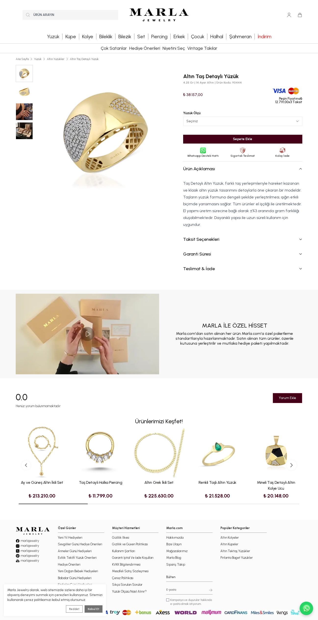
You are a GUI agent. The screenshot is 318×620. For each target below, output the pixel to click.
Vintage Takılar (202, 48)
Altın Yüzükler (55, 59)
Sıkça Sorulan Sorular (127, 584)
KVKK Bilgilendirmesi (126, 564)
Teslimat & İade (242, 268)
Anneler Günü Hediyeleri (75, 551)
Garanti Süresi (242, 254)
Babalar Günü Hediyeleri (74, 578)
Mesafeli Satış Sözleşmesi (130, 571)
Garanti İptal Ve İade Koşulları (132, 557)
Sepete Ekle (242, 139)
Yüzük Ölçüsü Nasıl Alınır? (129, 591)
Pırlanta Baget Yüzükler (236, 557)
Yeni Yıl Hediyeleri (70, 537)
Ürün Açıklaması (242, 168)
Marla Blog (173, 557)
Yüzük (37, 59)
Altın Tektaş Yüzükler (235, 551)
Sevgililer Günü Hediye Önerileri (80, 544)
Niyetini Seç (174, 48)
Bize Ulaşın (173, 544)
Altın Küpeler (229, 544)
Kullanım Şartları (123, 551)
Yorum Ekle (287, 398)
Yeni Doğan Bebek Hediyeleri (78, 571)
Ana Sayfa (22, 59)
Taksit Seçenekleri (242, 239)
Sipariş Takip (175, 564)
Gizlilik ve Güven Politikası (130, 544)
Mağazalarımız (177, 551)
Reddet (74, 609)
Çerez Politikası (122, 578)
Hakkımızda (174, 537)
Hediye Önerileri (144, 48)
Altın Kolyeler (229, 537)
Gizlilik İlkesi (120, 537)
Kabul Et (93, 609)
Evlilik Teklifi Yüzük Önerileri (77, 557)
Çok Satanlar (114, 48)
